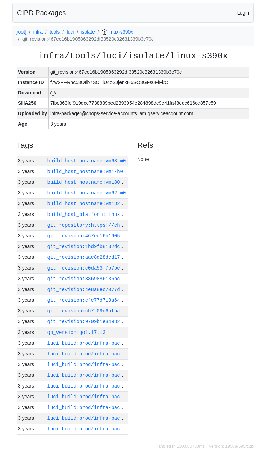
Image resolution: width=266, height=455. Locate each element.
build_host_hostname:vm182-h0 (88, 203)
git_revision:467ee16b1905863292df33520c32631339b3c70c (124, 236)
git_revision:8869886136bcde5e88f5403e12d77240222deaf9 (124, 278)
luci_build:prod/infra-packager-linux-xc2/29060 (114, 364)
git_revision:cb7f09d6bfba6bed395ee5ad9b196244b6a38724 (124, 311)
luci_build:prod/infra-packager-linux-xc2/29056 (114, 407)
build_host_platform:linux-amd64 (92, 214)
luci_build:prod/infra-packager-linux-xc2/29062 (114, 343)
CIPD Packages (41, 13)
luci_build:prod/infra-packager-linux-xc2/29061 (114, 354)
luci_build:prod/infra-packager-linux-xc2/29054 (114, 429)
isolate (88, 32)
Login (243, 13)
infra (38, 32)
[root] (20, 32)
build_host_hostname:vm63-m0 (86, 160)
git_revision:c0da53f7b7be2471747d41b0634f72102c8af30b (124, 268)
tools (55, 32)
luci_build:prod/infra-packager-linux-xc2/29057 (114, 396)
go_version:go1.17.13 (76, 332)
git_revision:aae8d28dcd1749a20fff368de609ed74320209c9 (124, 257)
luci (70, 32)
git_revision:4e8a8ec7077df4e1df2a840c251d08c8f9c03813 (124, 289)
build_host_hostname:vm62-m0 (86, 193)
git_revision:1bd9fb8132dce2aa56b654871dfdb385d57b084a (124, 246)
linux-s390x (117, 32)
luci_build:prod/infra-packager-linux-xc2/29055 (114, 418)
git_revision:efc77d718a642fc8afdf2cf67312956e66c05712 (124, 300)
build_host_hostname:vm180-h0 (88, 182)
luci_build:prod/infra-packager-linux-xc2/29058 (114, 386)
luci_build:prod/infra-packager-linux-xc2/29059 (114, 375)
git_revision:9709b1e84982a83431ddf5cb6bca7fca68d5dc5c (124, 321)
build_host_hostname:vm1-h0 (85, 171)
